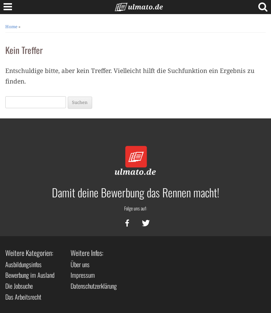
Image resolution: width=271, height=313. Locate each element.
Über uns (80, 264)
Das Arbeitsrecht (23, 296)
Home (11, 27)
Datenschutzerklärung (94, 285)
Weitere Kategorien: (29, 252)
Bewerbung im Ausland (29, 275)
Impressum (83, 275)
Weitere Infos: (87, 252)
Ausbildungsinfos (23, 264)
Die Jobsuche (19, 285)
